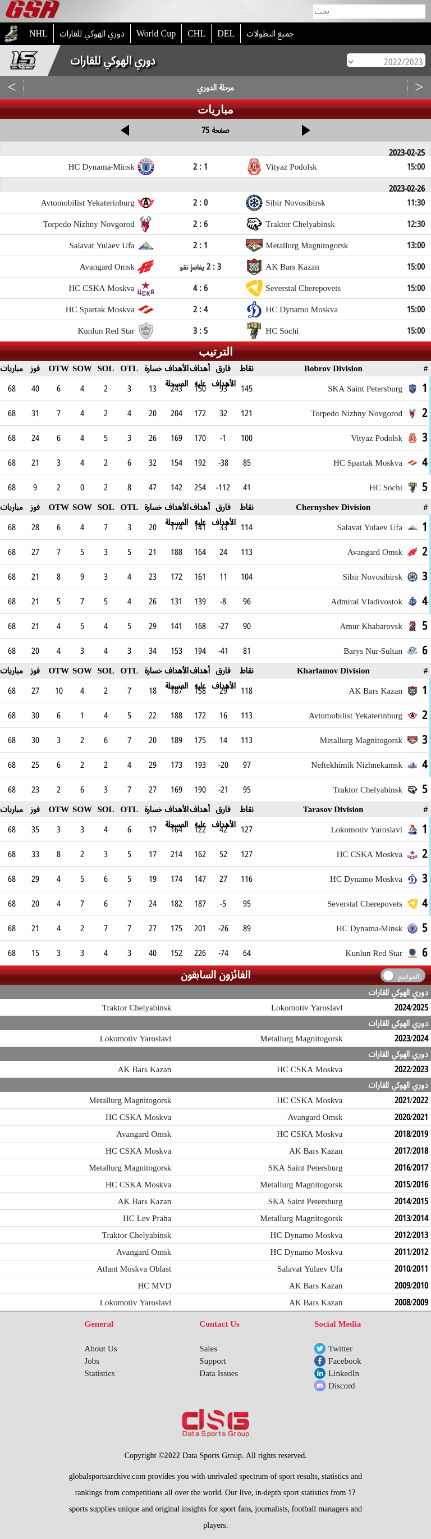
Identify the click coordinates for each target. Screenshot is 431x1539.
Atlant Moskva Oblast (134, 1269)
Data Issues (218, 1373)
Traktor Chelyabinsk (136, 1008)
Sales (208, 1349)
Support (212, 1361)
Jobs (92, 1361)
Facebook (344, 1361)
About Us (101, 1349)
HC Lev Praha (147, 1218)
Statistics (100, 1373)
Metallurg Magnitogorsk (301, 1039)
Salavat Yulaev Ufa (309, 1269)
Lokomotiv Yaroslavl (306, 1008)
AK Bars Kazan (144, 1069)
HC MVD (154, 1286)
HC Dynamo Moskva (306, 1235)
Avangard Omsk (315, 1117)
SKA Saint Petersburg (305, 1168)
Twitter (340, 1349)
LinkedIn (343, 1373)
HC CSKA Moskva (309, 1069)
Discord (341, 1386)
